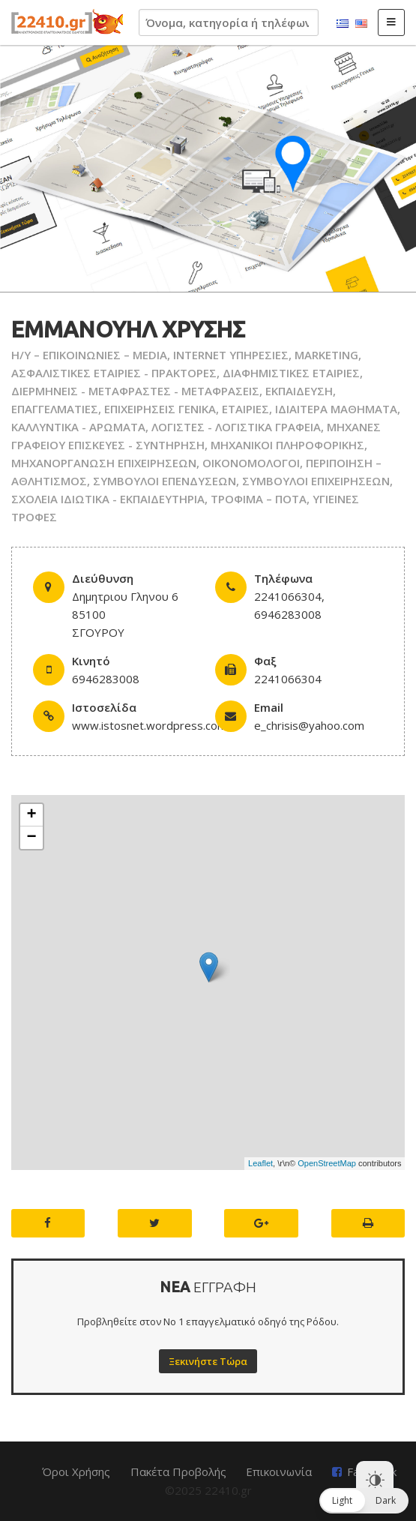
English (361, 24)
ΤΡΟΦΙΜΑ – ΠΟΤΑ (259, 498)
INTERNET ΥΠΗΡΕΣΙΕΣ (231, 354)
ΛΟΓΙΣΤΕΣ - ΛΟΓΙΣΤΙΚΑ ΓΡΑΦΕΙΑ (236, 426)
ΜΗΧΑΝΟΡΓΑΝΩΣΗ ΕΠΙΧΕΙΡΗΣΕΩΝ (103, 462)
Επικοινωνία (279, 1471)
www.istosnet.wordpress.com (149, 725)
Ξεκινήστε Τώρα (208, 1361)
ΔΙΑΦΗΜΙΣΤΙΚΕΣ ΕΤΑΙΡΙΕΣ (291, 372)
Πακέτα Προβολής (178, 1471)
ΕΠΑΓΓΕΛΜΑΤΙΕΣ (54, 408)
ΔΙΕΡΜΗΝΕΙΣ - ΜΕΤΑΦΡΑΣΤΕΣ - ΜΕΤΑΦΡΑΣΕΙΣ (135, 390)
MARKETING (326, 354)
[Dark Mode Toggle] (375, 1479)
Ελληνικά (343, 24)
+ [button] (31, 815)
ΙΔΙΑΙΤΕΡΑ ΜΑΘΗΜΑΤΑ (336, 408)
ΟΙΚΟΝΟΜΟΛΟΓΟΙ (251, 462)
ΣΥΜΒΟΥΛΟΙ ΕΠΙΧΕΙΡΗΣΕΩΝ (316, 480)
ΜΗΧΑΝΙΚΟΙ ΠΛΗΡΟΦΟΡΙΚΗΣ (287, 444)
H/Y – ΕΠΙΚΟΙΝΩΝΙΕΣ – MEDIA (89, 354)
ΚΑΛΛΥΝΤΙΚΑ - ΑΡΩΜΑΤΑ (78, 426)
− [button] (31, 837)
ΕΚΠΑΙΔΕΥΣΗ (299, 390)
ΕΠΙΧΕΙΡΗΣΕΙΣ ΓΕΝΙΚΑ (160, 408)
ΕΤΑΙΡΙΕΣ (245, 408)
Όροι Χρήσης (76, 1471)
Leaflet (260, 1163)
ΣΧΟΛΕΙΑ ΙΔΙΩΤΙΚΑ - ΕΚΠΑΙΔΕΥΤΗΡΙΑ (108, 498)
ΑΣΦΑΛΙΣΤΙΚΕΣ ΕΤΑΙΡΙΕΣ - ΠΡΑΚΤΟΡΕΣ (114, 372)
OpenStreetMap (327, 1163)
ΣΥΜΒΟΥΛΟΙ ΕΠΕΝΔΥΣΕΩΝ (164, 480)
